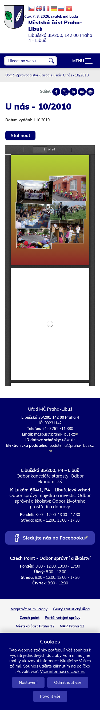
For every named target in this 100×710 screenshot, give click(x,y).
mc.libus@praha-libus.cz (56, 434)
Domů (9, 75)
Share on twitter (65, 92)
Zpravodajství (27, 75)
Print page (90, 92)
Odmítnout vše (67, 682)
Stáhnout (20, 135)
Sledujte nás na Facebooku (55, 538)
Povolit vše (50, 696)
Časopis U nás (50, 75)
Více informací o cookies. (62, 671)
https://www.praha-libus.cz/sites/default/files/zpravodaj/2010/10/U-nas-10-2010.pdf (50, 265)
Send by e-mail (82, 92)
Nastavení (28, 682)
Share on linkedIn (73, 92)
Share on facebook (56, 92)
